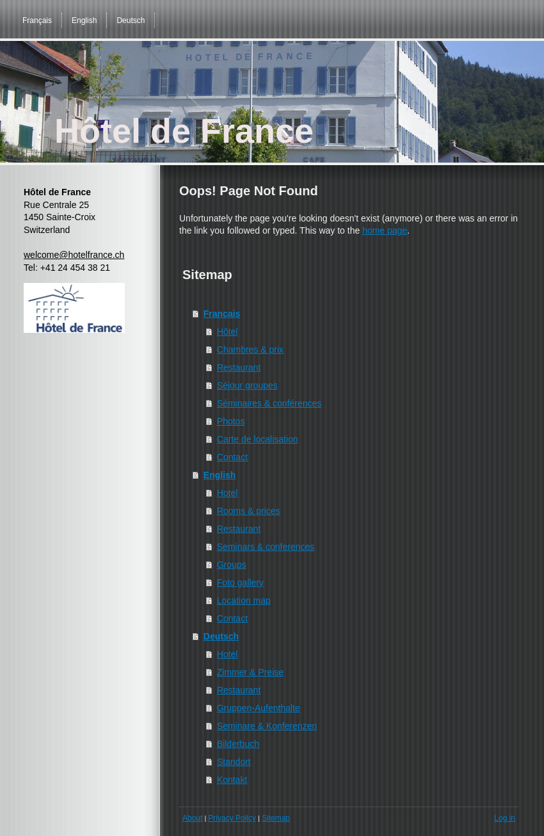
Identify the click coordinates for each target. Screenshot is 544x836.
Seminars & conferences (266, 547)
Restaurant (238, 367)
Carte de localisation (257, 439)
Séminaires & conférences (269, 403)
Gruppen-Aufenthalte (258, 708)
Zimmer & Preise (250, 672)
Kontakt (232, 780)
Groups (231, 564)
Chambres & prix (250, 349)
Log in (504, 818)
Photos (231, 421)
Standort (234, 762)
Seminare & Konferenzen (267, 726)
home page (384, 230)
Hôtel (227, 331)
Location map (244, 600)
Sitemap (276, 818)
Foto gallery (240, 582)
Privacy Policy (232, 818)
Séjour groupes (247, 385)
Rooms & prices (248, 511)
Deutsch (221, 636)
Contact (232, 457)
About (192, 818)
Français (222, 314)
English (220, 475)
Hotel (227, 493)
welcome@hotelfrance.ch (74, 255)
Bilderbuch (238, 744)
